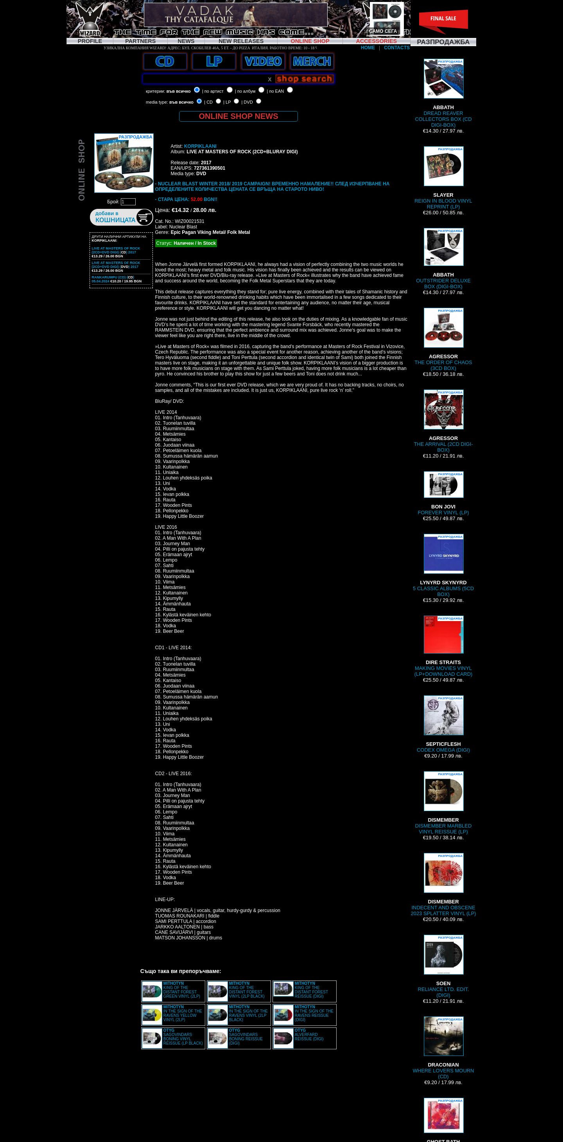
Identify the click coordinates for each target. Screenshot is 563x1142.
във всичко (179, 91)
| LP (227, 102)
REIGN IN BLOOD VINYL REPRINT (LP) (443, 178)
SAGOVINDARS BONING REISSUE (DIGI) (246, 1036)
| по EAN (275, 91)
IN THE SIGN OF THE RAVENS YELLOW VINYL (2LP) (182, 1013)
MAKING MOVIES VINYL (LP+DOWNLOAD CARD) (443, 646)
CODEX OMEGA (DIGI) (443, 724)
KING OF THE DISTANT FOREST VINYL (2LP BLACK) (247, 989)
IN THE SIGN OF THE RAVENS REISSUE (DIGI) (314, 1013)
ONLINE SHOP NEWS (238, 116)
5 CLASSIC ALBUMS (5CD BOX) (443, 565)
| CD (208, 102)
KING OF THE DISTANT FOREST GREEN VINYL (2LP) (181, 989)
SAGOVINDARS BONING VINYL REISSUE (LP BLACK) (183, 1036)
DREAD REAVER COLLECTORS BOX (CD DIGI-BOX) (443, 93)
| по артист (213, 91)
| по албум (245, 91)
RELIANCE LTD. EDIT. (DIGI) (443, 966)
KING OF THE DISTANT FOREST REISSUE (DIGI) (311, 989)
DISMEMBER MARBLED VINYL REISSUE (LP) (443, 803)
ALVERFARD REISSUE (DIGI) (309, 1034)
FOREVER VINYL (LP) (443, 493)
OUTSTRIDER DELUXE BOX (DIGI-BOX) (443, 258)
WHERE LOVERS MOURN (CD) (443, 1047)
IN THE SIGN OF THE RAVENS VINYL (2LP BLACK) (248, 1013)
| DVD (247, 102)
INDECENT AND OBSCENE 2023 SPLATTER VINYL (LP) (443, 884)
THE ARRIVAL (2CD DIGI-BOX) (443, 421)
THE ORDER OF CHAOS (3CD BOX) (443, 339)
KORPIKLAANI (200, 146)
